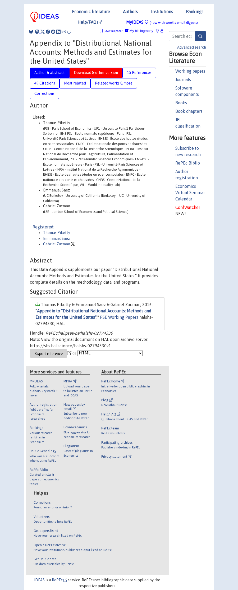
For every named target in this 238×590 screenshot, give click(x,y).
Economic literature (91, 11)
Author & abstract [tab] (49, 73)
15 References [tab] (139, 73)
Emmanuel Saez (56, 238)
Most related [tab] (75, 83)
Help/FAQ (89, 22)
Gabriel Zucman (57, 244)
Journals (183, 79)
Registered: (43, 226)
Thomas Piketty (56, 233)
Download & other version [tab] (96, 73)
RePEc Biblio (187, 163)
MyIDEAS (162, 22)
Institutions (162, 11)
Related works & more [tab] (113, 83)
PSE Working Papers (119, 317)
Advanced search (191, 47)
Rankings (194, 11)
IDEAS (39, 580)
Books (181, 102)
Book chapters (189, 111)
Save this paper (113, 31)
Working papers (190, 71)
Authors (130, 11)
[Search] (200, 36)
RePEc (59, 580)
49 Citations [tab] (44, 83)
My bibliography (139, 31)
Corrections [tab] (44, 93)
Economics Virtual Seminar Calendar (190, 192)
